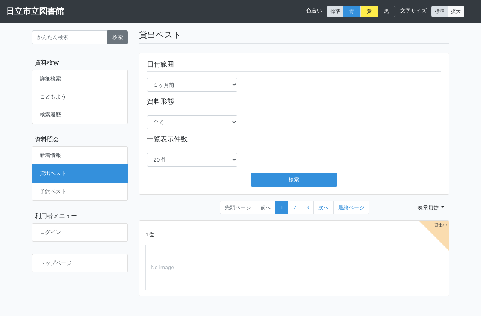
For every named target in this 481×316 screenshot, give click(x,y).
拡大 (456, 11)
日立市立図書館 (35, 11)
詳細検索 (50, 78)
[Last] (351, 207)
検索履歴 (50, 114)
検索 (117, 37)
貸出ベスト (53, 173)
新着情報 (50, 155)
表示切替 (428, 207)
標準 (335, 11)
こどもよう (53, 96)
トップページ (55, 263)
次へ (323, 207)
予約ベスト (53, 191)
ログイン (50, 232)
